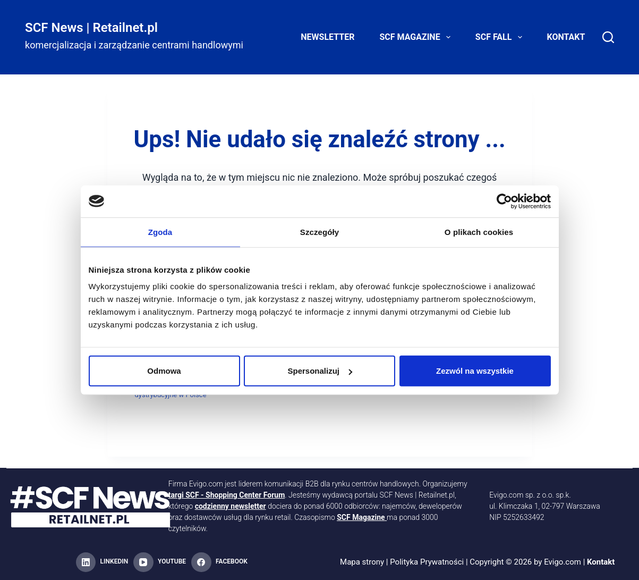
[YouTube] (159, 562)
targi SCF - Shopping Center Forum (226, 495)
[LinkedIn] (102, 562)
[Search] (608, 37)
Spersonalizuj (319, 370)
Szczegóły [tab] (319, 231)
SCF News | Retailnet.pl (91, 27)
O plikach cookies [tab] (479, 231)
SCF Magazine (416, 37)
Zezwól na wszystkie (475, 370)
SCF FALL (500, 37)
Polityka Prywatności (427, 562)
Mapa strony (362, 562)
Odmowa (164, 370)
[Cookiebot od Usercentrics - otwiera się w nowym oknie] (504, 201)
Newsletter (327, 37)
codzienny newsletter (230, 506)
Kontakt (566, 37)
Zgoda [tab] (160, 231)
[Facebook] (219, 562)
